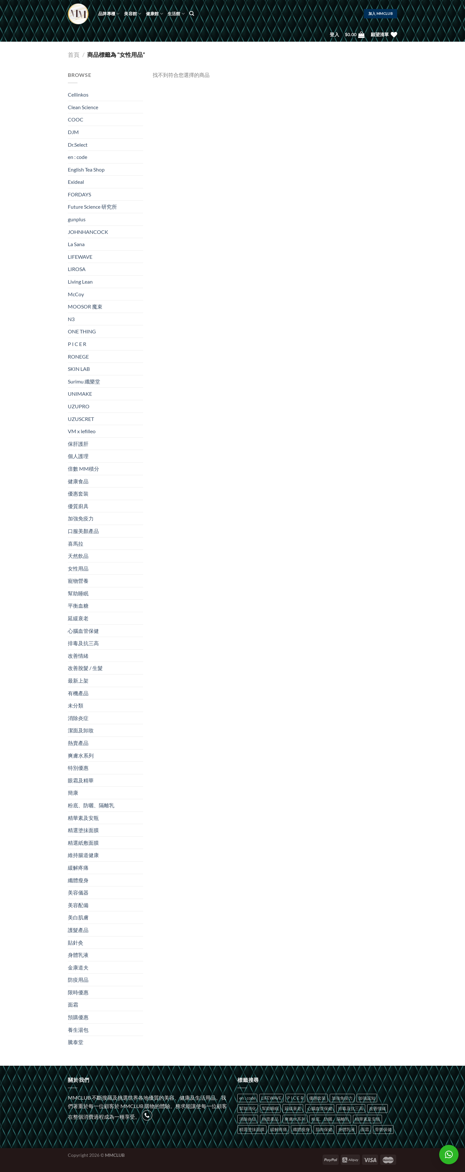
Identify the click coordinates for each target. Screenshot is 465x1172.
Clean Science (83, 107)
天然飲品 (78, 556)
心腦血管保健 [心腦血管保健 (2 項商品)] (319, 1108)
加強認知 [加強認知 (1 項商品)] (366, 1098)
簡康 (73, 793)
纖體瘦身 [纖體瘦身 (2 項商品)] (301, 1129)
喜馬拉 (75, 543)
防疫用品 (78, 980)
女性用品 (78, 568)
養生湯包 (78, 1030)
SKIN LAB (79, 369)
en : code (77, 157)
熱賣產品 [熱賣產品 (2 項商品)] (270, 1119)
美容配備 (78, 905)
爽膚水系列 (81, 755)
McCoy (76, 294)
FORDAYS (79, 194)
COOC (75, 119)
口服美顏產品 (83, 531)
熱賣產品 (78, 743)
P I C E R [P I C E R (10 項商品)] (295, 1098)
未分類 (75, 705)
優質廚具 (78, 506)
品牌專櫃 (108, 14)
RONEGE (78, 356)
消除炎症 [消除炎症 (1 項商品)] (247, 1119)
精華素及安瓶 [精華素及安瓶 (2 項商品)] (367, 1119)
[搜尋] (191, 13)
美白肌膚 (78, 917)
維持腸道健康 (83, 855)
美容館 (132, 14)
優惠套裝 (78, 493)
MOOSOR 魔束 (85, 306)
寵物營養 (78, 581)
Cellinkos (78, 94)
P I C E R (77, 344)
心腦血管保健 (83, 631)
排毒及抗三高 (83, 643)
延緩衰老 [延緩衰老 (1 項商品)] (292, 1108)
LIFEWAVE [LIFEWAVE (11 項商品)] (271, 1098)
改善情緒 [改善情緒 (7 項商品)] (377, 1108)
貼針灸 (75, 942)
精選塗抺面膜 (83, 830)
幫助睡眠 (78, 593)
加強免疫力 (81, 518)
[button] (449, 1154)
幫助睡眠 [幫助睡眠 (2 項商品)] (270, 1108)
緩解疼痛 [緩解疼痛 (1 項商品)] (278, 1129)
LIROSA (77, 269)
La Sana (76, 244)
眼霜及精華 (81, 780)
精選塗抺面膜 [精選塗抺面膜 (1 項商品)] (251, 1129)
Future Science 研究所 (92, 207)
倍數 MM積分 (83, 469)
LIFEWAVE (80, 257)
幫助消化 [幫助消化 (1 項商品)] (247, 1108)
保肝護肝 (78, 444)
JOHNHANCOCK (88, 232)
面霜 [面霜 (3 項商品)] (365, 1129)
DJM (73, 132)
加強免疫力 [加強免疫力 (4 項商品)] (342, 1098)
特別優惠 (78, 768)
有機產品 (78, 693)
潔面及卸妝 (81, 730)
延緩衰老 (78, 618)
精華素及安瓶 (83, 818)
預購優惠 (78, 1017)
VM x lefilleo (82, 431)
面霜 (73, 1004)
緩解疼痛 (78, 867)
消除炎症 (78, 718)
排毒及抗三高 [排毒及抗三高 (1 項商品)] (350, 1108)
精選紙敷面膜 (83, 843)
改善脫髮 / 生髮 (85, 668)
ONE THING (82, 331)
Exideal (76, 182)
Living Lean (80, 281)
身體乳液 (78, 955)
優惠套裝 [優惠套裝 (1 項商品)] (317, 1098)
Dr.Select (78, 144)
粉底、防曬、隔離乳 (91, 805)
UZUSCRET (81, 419)
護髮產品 (78, 930)
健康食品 (78, 481)
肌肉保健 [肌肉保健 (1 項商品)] (323, 1129)
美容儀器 (78, 892)
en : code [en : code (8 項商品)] (247, 1098)
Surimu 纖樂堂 (84, 381)
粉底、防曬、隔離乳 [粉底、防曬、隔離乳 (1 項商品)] (330, 1119)
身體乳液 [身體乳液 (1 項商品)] (346, 1129)
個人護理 (78, 456)
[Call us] (147, 1115)
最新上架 (78, 680)
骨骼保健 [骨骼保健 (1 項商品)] (383, 1129)
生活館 (176, 14)
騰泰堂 (75, 1042)
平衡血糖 (78, 605)
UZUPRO (78, 406)
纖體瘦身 (78, 880)
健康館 (154, 14)
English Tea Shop (86, 169)
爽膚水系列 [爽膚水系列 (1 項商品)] (294, 1119)
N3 (71, 319)
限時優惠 (78, 992)
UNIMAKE (80, 394)
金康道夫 (78, 967)
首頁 (73, 54)
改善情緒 (78, 656)
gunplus (77, 219)
